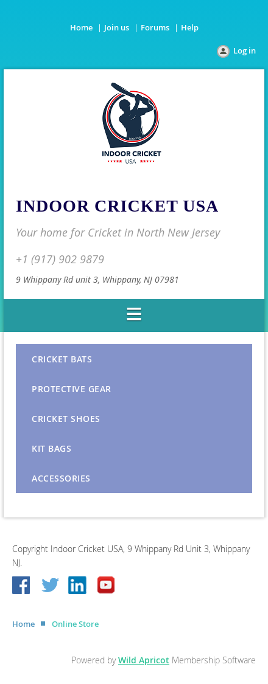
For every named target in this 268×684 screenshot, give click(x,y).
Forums (155, 27)
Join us (116, 27)
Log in (244, 50)
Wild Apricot (143, 660)
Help (190, 27)
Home (81, 27)
